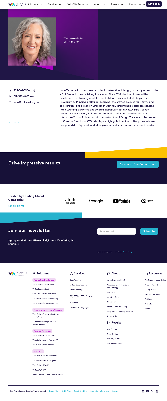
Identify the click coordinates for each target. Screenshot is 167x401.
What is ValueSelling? (116, 280)
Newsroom (111, 302)
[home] (17, 5)
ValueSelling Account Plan (43, 345)
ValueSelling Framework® (43, 284)
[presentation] (116, 242)
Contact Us (111, 316)
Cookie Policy (66, 391)
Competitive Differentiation (44, 294)
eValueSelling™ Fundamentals (44, 356)
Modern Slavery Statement (99, 391)
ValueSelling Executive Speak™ (45, 361)
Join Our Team (113, 297)
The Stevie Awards (114, 344)
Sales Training (75, 280)
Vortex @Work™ (39, 370)
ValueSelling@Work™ (41, 365)
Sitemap (115, 391)
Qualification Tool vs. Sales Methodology (118, 286)
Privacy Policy (127, 252)
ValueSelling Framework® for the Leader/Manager (46, 315)
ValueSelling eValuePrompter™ (45, 340)
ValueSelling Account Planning (45, 299)
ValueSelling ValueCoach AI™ (44, 335)
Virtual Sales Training (78, 285)
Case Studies (112, 334)
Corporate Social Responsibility (120, 311)
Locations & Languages (79, 308)
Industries (74, 303)
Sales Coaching (76, 290)
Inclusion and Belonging (117, 307)
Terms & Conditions (80, 391)
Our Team (111, 292)
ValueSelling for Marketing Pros (45, 303)
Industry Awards (113, 339)
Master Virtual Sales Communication (47, 375)
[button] (34, 5)
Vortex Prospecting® (40, 289)
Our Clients (112, 329)
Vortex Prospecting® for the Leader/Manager (44, 323)
